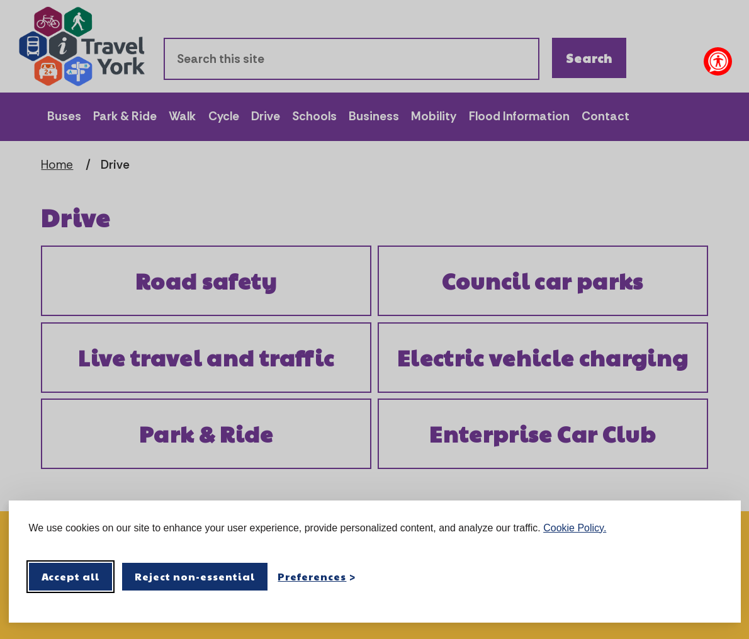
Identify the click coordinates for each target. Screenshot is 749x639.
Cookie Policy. (574, 528)
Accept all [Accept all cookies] (71, 576)
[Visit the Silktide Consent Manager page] (713, 576)
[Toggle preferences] (317, 576)
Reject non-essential (195, 576)
